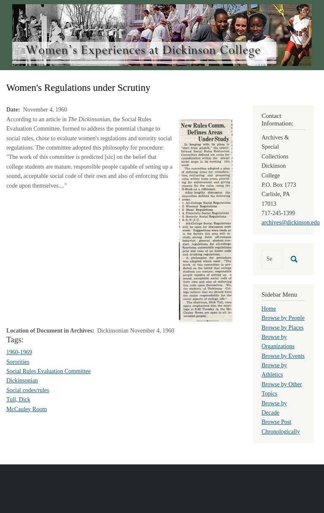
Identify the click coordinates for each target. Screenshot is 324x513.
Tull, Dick (18, 399)
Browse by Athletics (274, 370)
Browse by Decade (274, 408)
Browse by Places (283, 328)
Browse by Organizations (278, 341)
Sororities (17, 362)
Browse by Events (283, 356)
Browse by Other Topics (282, 389)
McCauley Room (26, 409)
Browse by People (283, 318)
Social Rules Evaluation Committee (48, 371)
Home (269, 309)
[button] (205, 220)
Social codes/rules (27, 390)
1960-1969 (19, 352)
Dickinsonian (22, 380)
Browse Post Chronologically (281, 426)
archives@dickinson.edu (291, 222)
